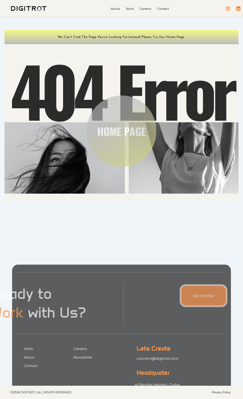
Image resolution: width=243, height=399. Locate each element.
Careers (145, 9)
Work (130, 9)
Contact (163, 9)
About (115, 9)
